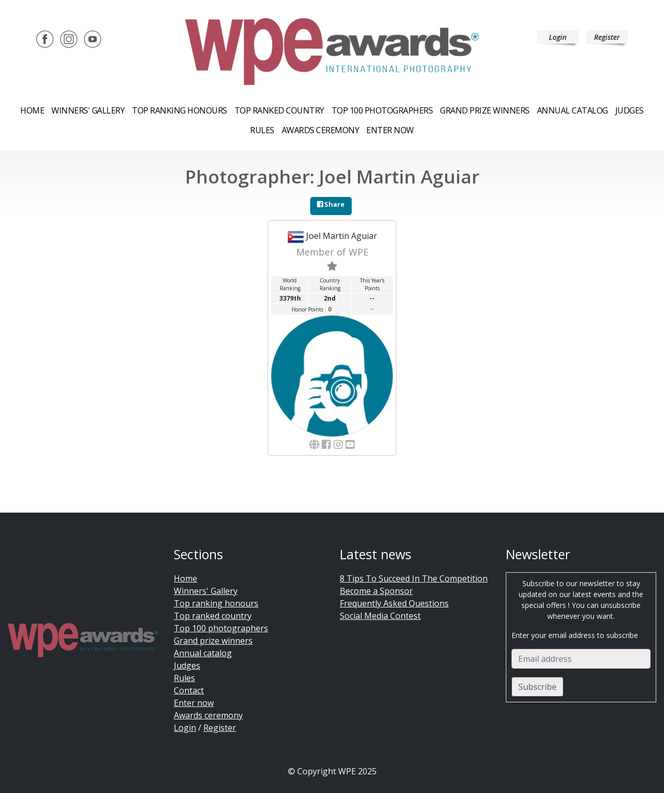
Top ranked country (279, 110)
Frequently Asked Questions (394, 603)
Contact (189, 690)
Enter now (390, 130)
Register (607, 37)
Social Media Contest (380, 615)
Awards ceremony (320, 130)
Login (557, 37)
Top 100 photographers (221, 628)
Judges (629, 110)
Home (32, 110)
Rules (262, 130)
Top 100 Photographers (382, 110)
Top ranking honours (179, 110)
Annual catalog (572, 110)
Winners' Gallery (88, 110)
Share (330, 204)
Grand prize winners (485, 110)
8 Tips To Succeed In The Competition (414, 578)
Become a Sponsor (376, 591)
